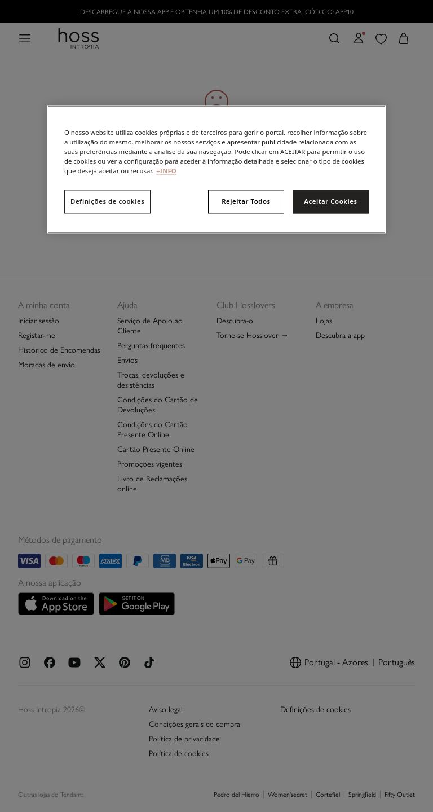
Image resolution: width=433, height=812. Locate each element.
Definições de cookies (107, 201)
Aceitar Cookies (330, 201)
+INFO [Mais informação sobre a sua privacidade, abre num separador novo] (166, 171)
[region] (216, 169)
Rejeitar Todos (246, 201)
